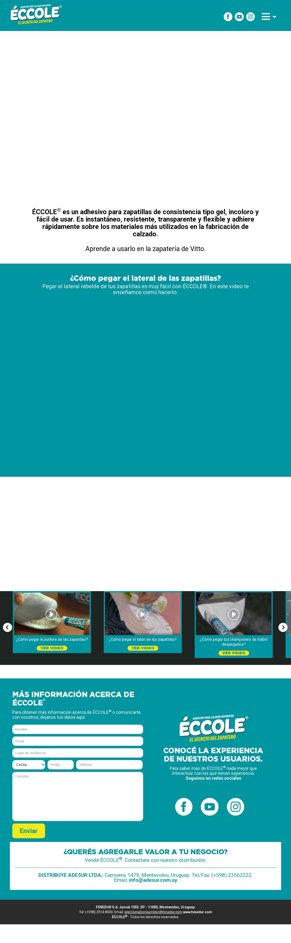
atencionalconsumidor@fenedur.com (153, 912)
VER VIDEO (52, 648)
